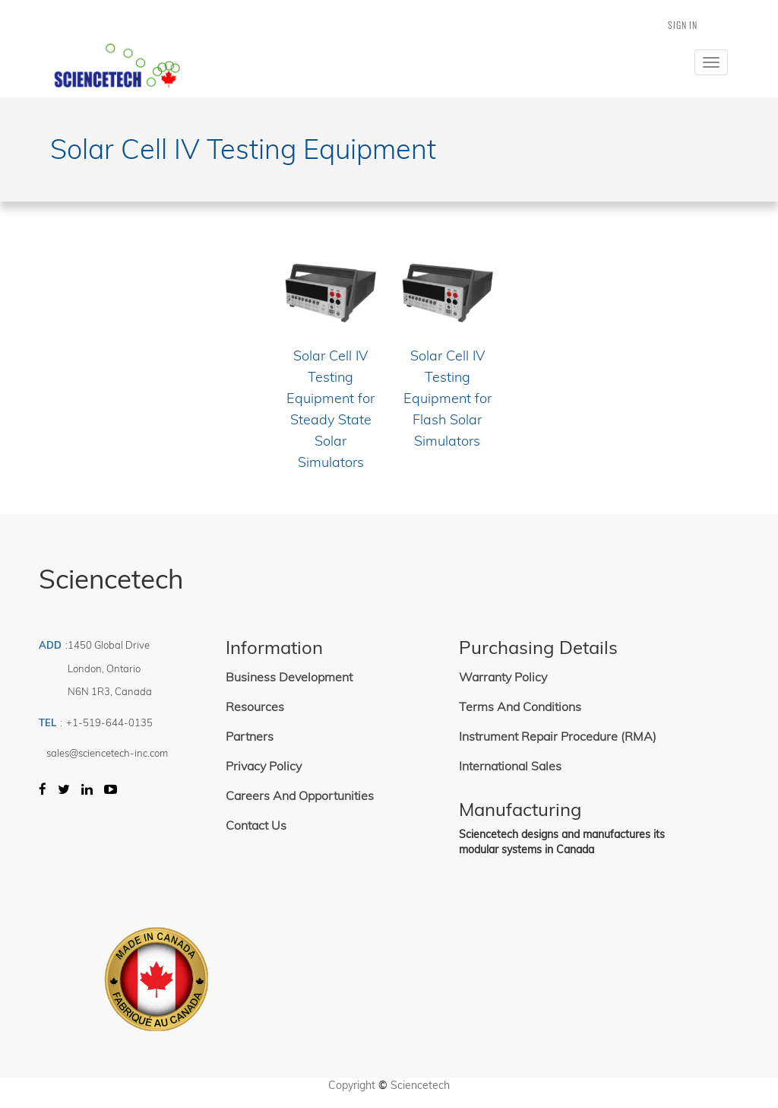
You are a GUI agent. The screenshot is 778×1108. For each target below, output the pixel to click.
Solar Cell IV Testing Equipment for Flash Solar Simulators (447, 398)
